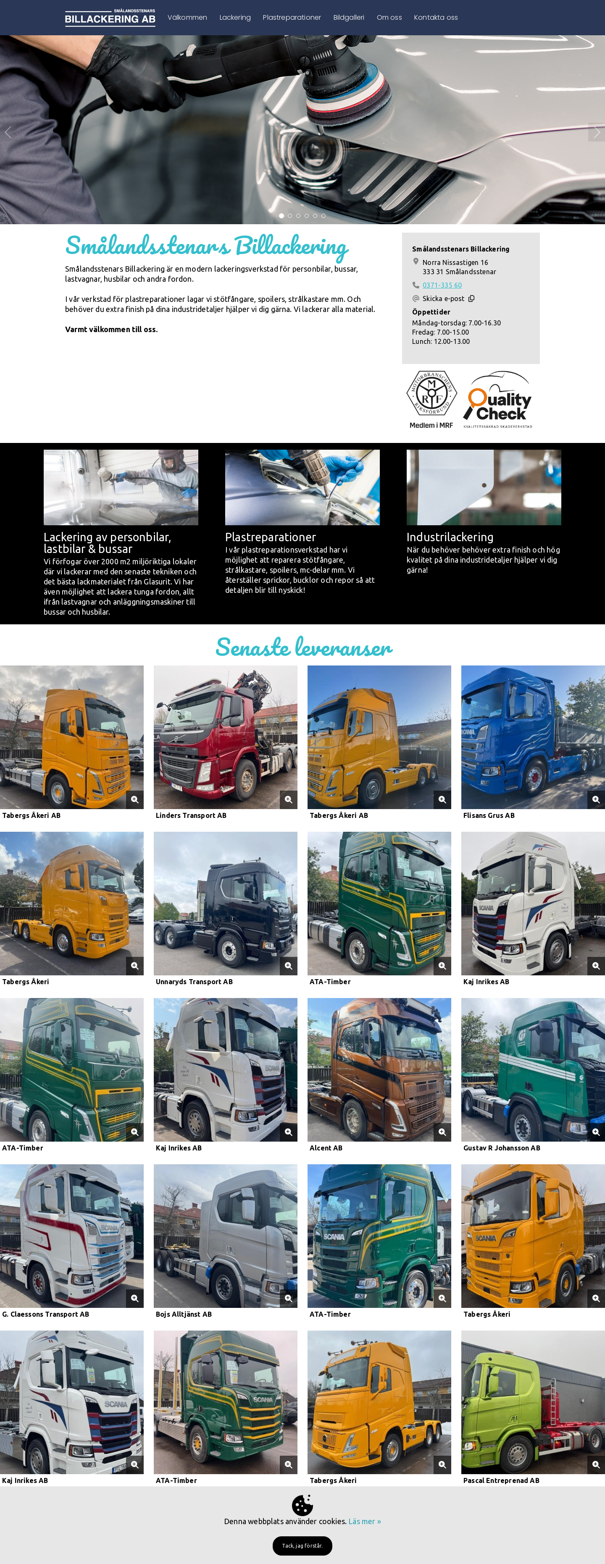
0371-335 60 (442, 285)
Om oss (389, 17)
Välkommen (188, 17)
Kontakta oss (436, 17)
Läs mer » (364, 1521)
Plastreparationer (292, 17)
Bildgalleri (349, 17)
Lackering (235, 17)
